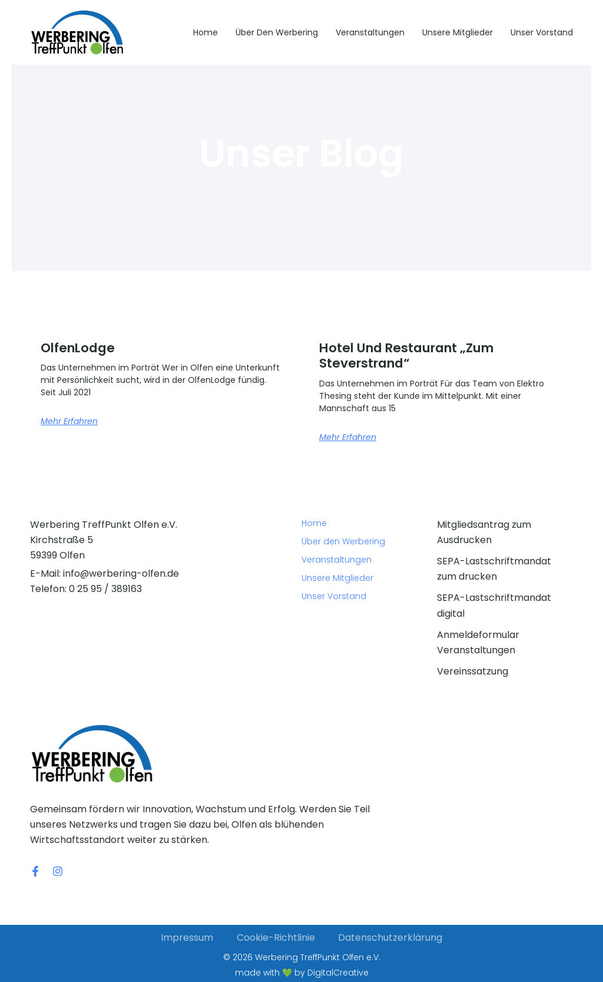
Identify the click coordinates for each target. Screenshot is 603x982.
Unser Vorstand (542, 32)
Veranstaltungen (370, 32)
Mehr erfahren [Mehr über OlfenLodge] (69, 421)
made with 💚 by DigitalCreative (302, 972)
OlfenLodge (80, 348)
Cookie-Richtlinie (276, 937)
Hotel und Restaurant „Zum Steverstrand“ (411, 355)
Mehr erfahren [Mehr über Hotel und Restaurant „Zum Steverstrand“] (347, 437)
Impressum (187, 937)
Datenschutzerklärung (391, 937)
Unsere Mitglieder (457, 32)
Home (205, 32)
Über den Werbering (277, 32)
